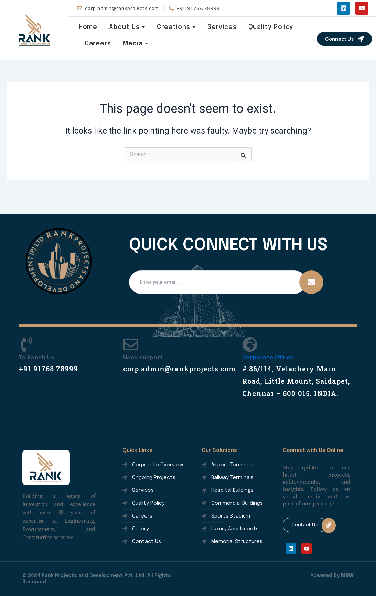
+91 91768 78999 (51, 356)
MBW (347, 575)
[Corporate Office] (249, 333)
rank (34, 30)
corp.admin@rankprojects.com (185, 356)
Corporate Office (268, 345)
